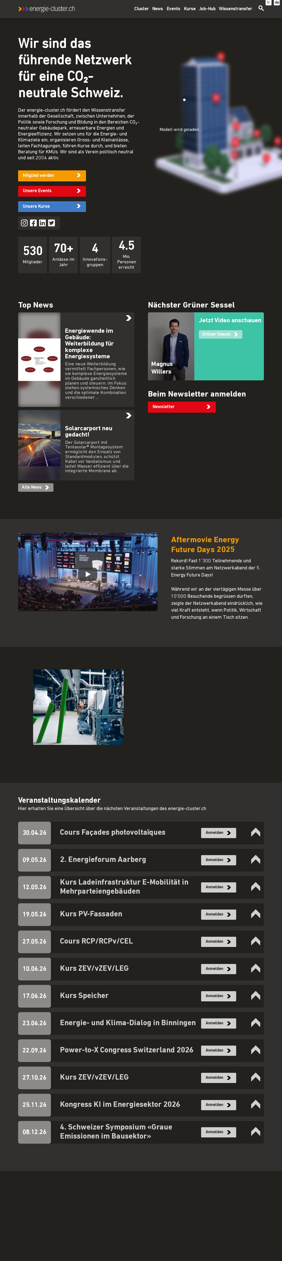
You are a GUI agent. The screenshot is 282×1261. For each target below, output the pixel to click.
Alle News (32, 487)
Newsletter (163, 407)
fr (268, 3)
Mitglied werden (38, 175)
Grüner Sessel (216, 334)
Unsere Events (37, 191)
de (277, 3)
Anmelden (214, 833)
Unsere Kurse (36, 206)
